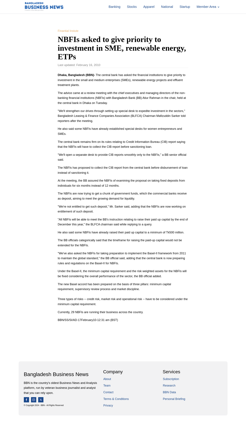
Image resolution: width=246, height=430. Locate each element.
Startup (185, 6)
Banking (114, 6)
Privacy (108, 405)
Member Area (206, 6)
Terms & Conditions (116, 399)
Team (107, 385)
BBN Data (169, 392)
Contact (108, 392)
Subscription (171, 379)
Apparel (149, 6)
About (107, 379)
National (167, 6)
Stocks (132, 6)
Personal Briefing (174, 399)
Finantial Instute (68, 31)
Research (169, 385)
